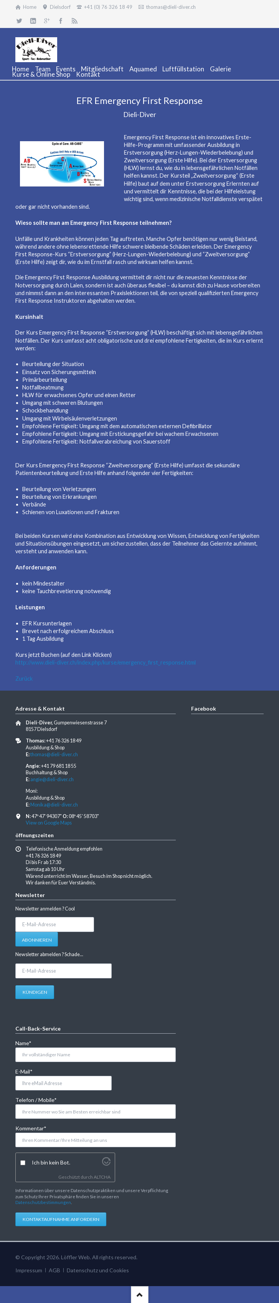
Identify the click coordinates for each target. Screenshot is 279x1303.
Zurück (24, 678)
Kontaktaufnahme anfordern (61, 1219)
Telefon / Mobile (36, 1099)
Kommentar (30, 1127)
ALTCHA (102, 1177)
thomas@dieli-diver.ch (54, 754)
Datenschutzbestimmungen (43, 1202)
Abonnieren (37, 940)
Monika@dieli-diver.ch (54, 805)
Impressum (28, 1270)
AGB (54, 1270)
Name (27, 1042)
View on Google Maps (49, 823)
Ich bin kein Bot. (51, 1162)
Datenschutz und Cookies (98, 1270)
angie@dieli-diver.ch (52, 779)
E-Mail (27, 1071)
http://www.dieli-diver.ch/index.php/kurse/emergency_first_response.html (105, 662)
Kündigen (35, 992)
